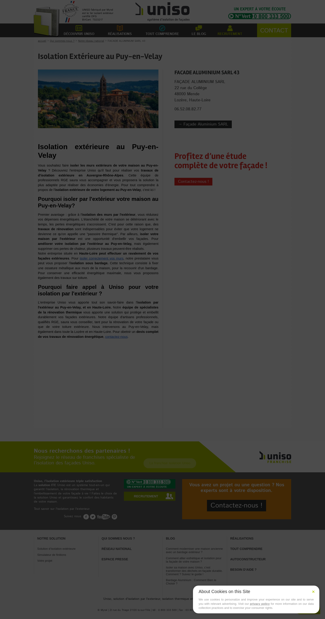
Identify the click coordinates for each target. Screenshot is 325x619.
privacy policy (260, 603)
